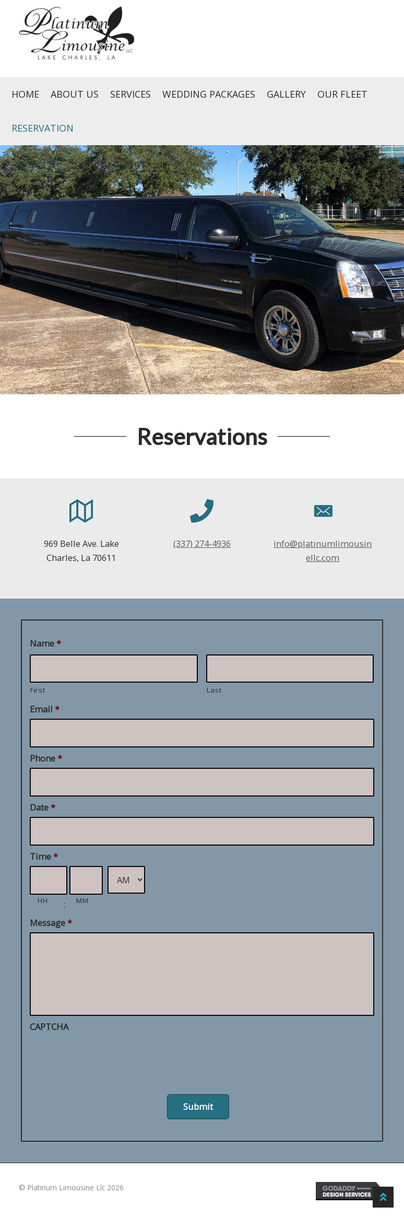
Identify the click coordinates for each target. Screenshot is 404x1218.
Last (214, 690)
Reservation (42, 128)
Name (45, 643)
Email (45, 709)
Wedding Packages (208, 94)
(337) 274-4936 (202, 543)
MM (82, 900)
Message (51, 922)
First (37, 690)
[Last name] (290, 668)
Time (44, 856)
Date (42, 807)
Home (25, 94)
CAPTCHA (49, 1026)
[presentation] (109, 1057)
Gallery (286, 94)
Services (130, 94)
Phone (46, 758)
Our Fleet (342, 94)
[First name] (114, 668)
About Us (75, 94)
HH (42, 900)
